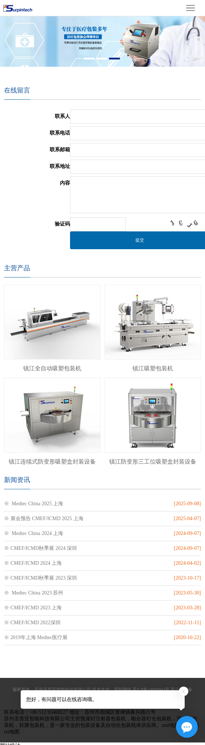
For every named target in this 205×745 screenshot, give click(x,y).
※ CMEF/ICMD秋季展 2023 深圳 (40, 578)
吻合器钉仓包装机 (151, 718)
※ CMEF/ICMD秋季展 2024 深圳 (40, 548)
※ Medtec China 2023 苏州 (33, 593)
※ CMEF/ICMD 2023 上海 (33, 607)
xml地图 (170, 725)
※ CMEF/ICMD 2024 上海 (33, 563)
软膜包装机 (32, 725)
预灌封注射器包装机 (103, 718)
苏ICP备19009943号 (151, 689)
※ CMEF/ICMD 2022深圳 (32, 622)
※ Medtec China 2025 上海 (33, 503)
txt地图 (12, 731)
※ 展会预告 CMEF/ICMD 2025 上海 (43, 518)
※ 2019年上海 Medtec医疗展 (35, 637)
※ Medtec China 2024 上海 (33, 533)
